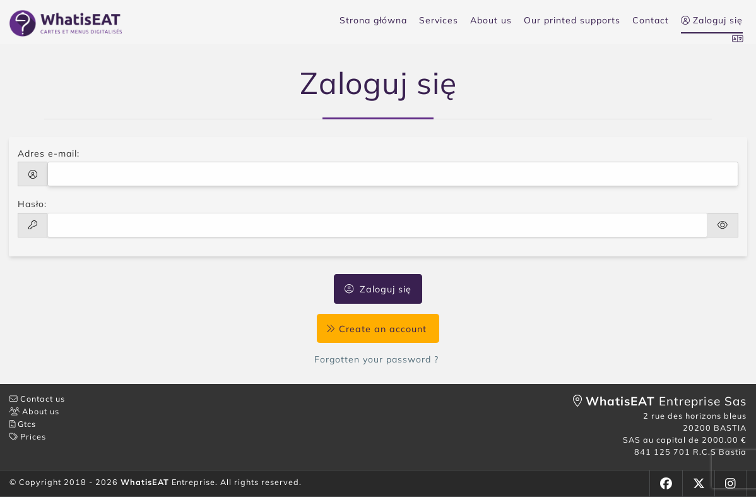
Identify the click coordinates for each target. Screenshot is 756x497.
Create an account (377, 328)
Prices (27, 436)
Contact (650, 20)
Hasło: (32, 204)
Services (438, 20)
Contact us (37, 398)
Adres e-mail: (49, 153)
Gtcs (22, 424)
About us (491, 20)
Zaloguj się (378, 289)
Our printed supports (572, 20)
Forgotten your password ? (378, 359)
